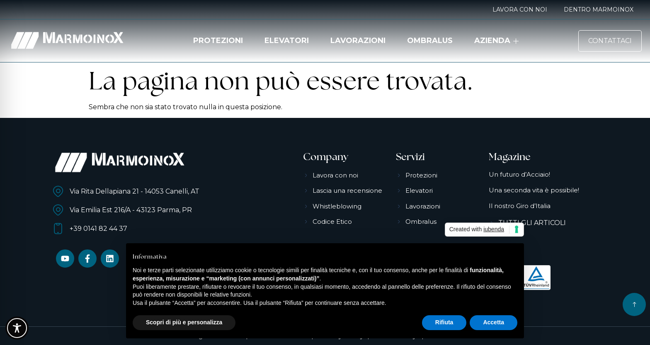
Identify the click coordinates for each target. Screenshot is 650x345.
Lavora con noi (519, 9)
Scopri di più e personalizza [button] (184, 322)
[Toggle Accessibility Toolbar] (17, 328)
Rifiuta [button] (444, 322)
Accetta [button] (493, 322)
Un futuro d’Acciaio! (519, 174)
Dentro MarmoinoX (598, 9)
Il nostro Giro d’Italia (520, 206)
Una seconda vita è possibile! (534, 190)
